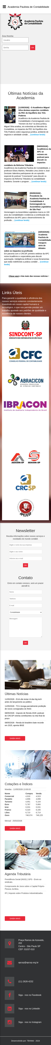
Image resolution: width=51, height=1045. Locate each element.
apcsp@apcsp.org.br (28, 962)
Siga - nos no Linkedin (29, 1008)
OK (25, 643)
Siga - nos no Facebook (29, 995)
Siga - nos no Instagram (29, 1022)
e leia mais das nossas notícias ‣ (29, 276)
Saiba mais (15, 738)
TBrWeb (30, 1041)
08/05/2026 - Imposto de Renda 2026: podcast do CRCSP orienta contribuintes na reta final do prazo (25, 716)
